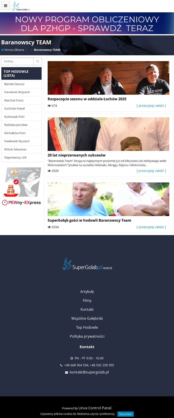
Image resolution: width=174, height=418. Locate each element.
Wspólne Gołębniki (87, 318)
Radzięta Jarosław (15, 125)
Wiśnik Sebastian (15, 149)
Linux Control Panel (95, 407)
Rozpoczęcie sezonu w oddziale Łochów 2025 (87, 98)
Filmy (87, 300)
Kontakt (87, 309)
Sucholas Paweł (14, 108)
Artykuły (87, 291)
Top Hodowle (87, 327)
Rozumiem (125, 414)
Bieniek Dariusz (14, 84)
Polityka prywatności (87, 336)
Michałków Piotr (15, 133)
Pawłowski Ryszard (16, 141)
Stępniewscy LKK (15, 157)
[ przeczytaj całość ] (151, 105)
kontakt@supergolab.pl (89, 372)
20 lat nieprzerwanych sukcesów (77, 155)
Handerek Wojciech (17, 92)
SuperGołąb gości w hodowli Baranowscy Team (89, 220)
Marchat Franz (13, 100)
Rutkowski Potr (14, 117)
